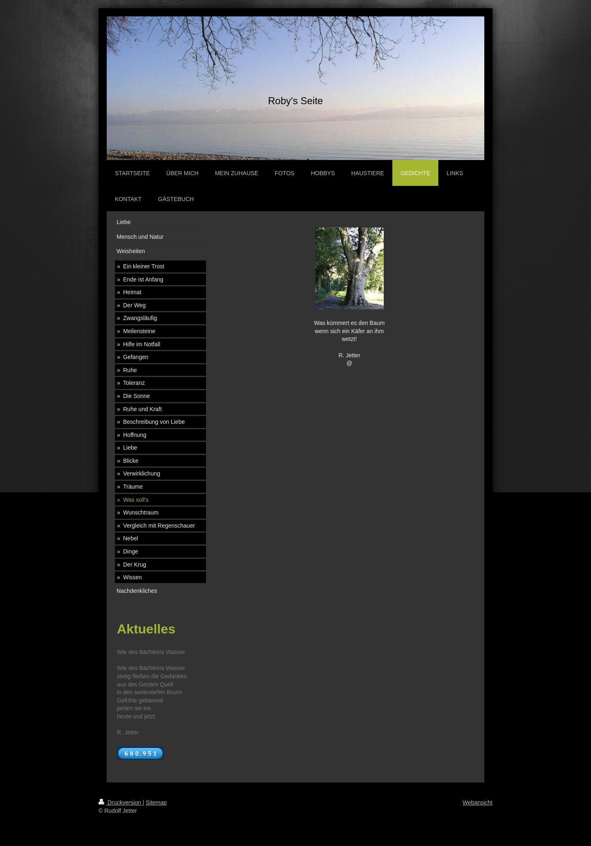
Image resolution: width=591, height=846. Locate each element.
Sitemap (156, 802)
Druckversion (120, 802)
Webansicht (477, 802)
